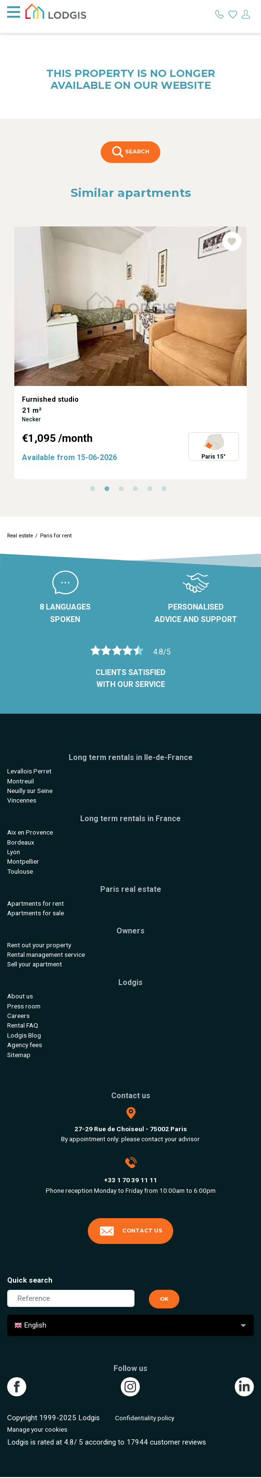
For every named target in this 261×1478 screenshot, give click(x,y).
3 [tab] (123, 491)
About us (20, 996)
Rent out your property (39, 945)
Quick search (29, 1280)
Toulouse (20, 871)
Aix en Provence (30, 832)
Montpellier (23, 861)
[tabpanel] (130, 352)
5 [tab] (152, 491)
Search (130, 152)
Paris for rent (56, 536)
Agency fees (24, 1045)
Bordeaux (20, 842)
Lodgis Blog (24, 1035)
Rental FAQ (22, 1025)
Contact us (130, 1231)
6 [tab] (166, 491)
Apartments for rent (35, 903)
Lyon (13, 852)
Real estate (20, 536)
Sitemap (19, 1055)
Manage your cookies (37, 1429)
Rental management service (46, 954)
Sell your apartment (34, 964)
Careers (18, 1015)
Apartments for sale (35, 913)
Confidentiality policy (144, 1418)
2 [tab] (109, 491)
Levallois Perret (29, 771)
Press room (24, 1006)
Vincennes (21, 800)
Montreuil (20, 781)
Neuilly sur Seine (29, 790)
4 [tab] (138, 491)
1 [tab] (95, 491)
